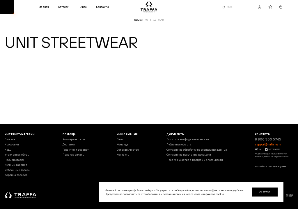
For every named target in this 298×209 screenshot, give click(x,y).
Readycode (280, 166)
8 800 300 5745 (268, 139)
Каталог (63, 6)
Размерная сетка (74, 139)
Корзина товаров (16, 174)
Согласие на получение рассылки (188, 154)
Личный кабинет (16, 164)
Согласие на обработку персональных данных (196, 149)
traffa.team (151, 194)
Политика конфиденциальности (187, 139)
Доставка (69, 144)
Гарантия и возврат (76, 149)
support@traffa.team (268, 144)
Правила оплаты (73, 154)
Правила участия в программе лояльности (194, 159)
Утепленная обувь (17, 154)
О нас (83, 6)
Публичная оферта (178, 144)
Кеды (8, 149)
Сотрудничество (128, 149)
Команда (122, 144)
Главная (43, 6)
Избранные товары (18, 170)
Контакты (102, 6)
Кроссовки (12, 144)
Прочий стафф (14, 159)
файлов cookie (215, 194)
